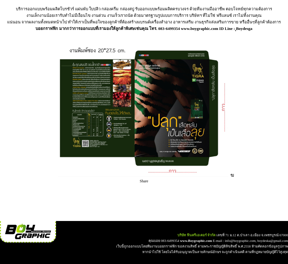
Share (144, 181)
